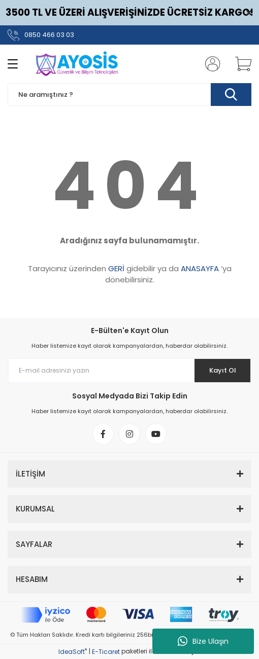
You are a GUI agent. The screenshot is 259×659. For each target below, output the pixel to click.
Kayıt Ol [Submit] (222, 370)
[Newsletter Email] (129, 370)
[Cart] (239, 64)
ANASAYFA (200, 268)
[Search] (129, 94)
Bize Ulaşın (203, 641)
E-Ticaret (106, 651)
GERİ (116, 268)
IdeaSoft (72, 651)
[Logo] (76, 64)
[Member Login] (209, 64)
